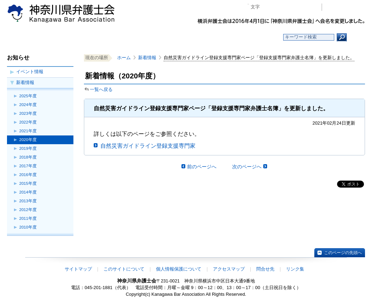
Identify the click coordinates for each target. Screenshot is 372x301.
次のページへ (247, 166)
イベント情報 (29, 71)
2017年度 (28, 166)
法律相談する (202, 37)
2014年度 (28, 192)
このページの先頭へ (343, 252)
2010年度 (28, 227)
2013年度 (28, 201)
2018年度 (28, 157)
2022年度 (28, 122)
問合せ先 (265, 269)
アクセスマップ (229, 269)
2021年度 (28, 131)
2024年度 (28, 105)
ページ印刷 (306, 7)
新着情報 (25, 82)
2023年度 (28, 113)
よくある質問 (253, 37)
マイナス (268, 7)
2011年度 (28, 218)
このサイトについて (123, 269)
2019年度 (28, 148)
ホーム (50, 37)
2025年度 (28, 96)
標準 (279, 7)
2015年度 (28, 183)
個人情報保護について (178, 269)
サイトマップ (78, 269)
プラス (289, 7)
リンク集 (295, 269)
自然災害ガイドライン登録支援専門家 (147, 146)
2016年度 (28, 175)
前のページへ (201, 166)
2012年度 (28, 210)
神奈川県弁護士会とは (152, 37)
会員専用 (345, 7)
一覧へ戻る (101, 89)
